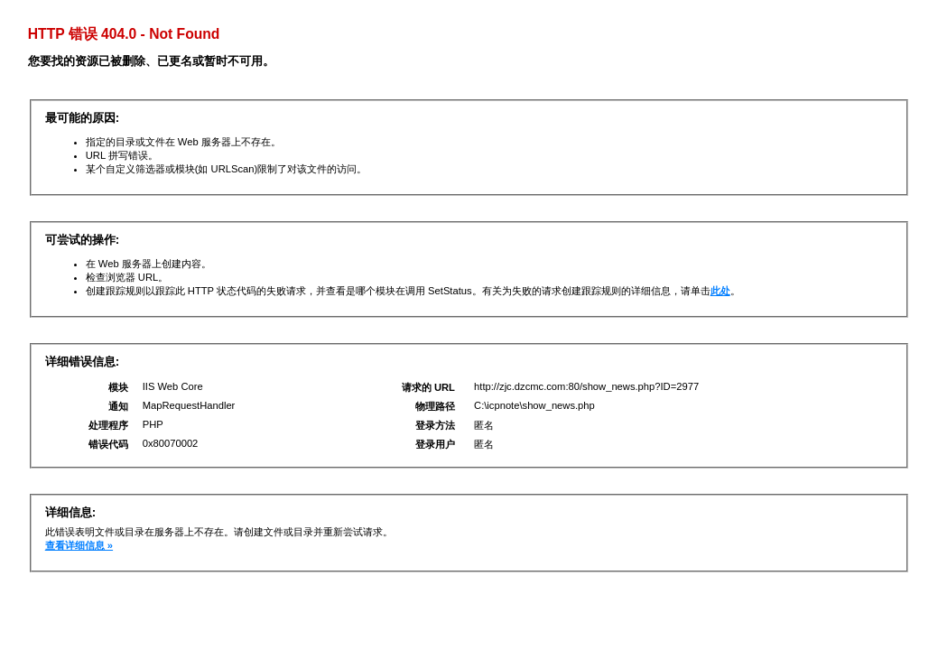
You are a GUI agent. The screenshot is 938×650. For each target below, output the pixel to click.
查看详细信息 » (79, 545)
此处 (720, 290)
